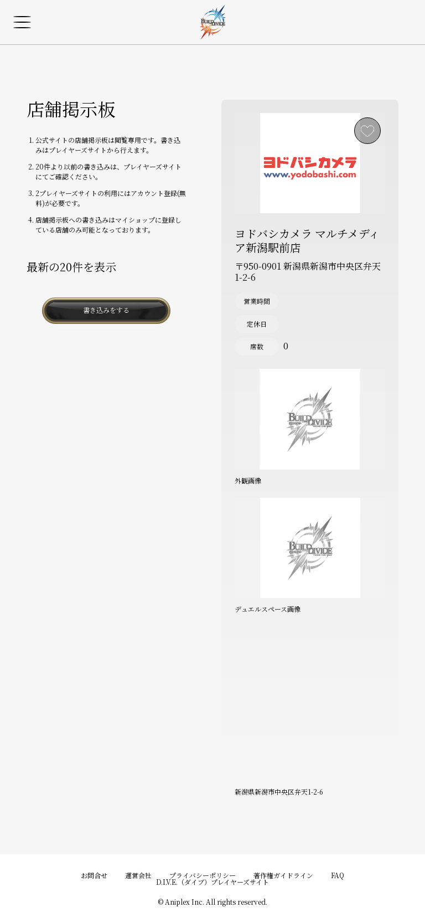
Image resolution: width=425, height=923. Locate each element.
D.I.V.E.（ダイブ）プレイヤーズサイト (212, 881)
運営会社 (138, 875)
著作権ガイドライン (283, 875)
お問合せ (94, 875)
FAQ (337, 875)
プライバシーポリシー (202, 875)
